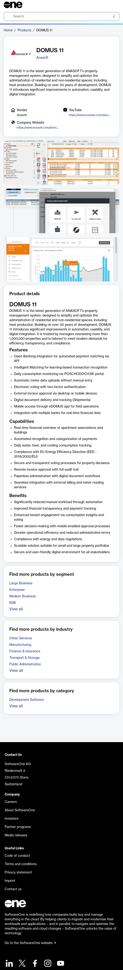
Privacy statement (18, 872)
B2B (12, 603)
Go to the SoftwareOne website (30, 943)
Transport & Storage (24, 658)
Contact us (13, 889)
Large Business (20, 583)
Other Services (20, 638)
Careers (11, 802)
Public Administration (25, 664)
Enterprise (17, 590)
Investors (11, 818)
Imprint (10, 881)
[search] (61, 16)
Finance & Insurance (24, 651)
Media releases (16, 835)
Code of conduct (17, 855)
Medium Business (22, 596)
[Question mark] (112, 5)
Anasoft (42, 57)
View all (16, 609)
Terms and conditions (21, 864)
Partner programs (18, 827)
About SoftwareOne (20, 810)
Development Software (26, 700)
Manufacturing (20, 645)
